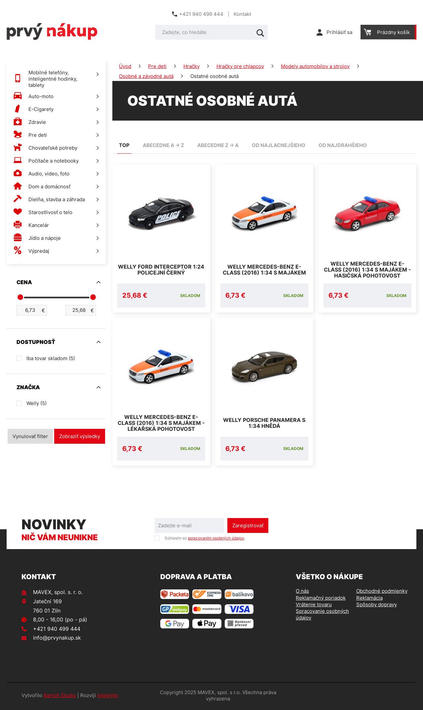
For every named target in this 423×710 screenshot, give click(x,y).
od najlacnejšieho (278, 145)
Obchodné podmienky (381, 592)
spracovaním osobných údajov (216, 539)
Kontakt (242, 14)
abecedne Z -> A (218, 145)
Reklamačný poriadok (321, 599)
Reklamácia (369, 599)
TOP (124, 145)
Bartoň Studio (60, 697)
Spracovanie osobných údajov (322, 616)
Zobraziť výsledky (79, 436)
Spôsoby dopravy (376, 606)
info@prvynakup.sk (57, 639)
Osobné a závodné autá (146, 76)
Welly (36, 403)
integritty (107, 697)
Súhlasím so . (205, 539)
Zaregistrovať (247, 527)
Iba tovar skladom (50, 358)
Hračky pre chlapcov (240, 66)
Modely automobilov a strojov (315, 66)
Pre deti (157, 66)
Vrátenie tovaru (314, 606)
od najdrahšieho (343, 145)
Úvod (125, 66)
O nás (302, 592)
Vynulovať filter (30, 436)
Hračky (191, 66)
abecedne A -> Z (163, 145)
